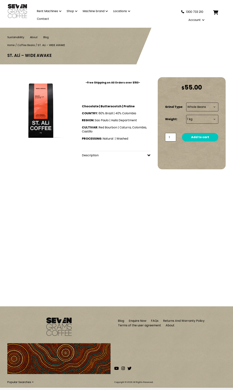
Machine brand (93, 11)
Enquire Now (137, 322)
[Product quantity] (170, 137)
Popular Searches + (21, 383)
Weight (171, 119)
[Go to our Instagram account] (123, 370)
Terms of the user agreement (139, 327)
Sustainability (15, 37)
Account (194, 20)
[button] (60, 11)
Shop (70, 11)
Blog (46, 37)
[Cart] (218, 12)
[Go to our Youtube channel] (116, 370)
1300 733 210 (194, 12)
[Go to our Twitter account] (129, 370)
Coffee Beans (27, 45)
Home (11, 45)
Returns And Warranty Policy (184, 322)
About (34, 37)
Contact (43, 19)
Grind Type (173, 107)
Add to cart (200, 137)
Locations (120, 11)
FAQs (154, 322)
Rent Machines (47, 11)
